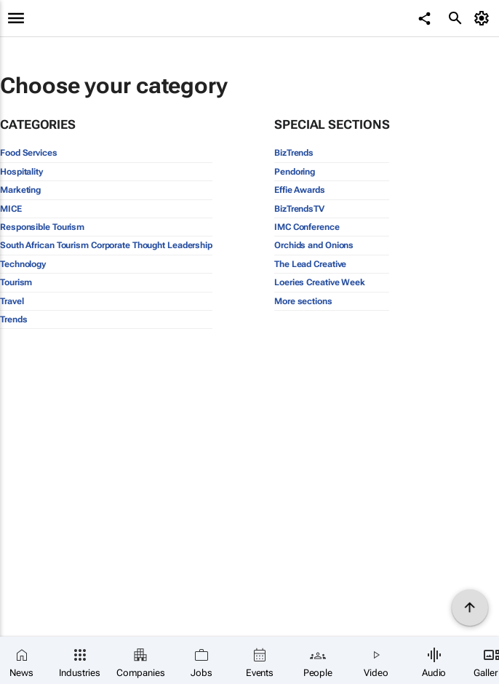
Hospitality (21, 172)
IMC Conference (307, 227)
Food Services (28, 153)
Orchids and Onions (314, 245)
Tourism (16, 282)
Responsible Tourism (42, 227)
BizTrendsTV (299, 209)
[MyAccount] (484, 18)
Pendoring (294, 172)
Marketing (20, 190)
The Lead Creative (310, 264)
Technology (23, 264)
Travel (11, 301)
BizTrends (294, 153)
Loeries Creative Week (319, 282)
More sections (303, 301)
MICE (11, 209)
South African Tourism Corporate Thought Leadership (106, 245)
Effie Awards (299, 190)
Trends (13, 319)
